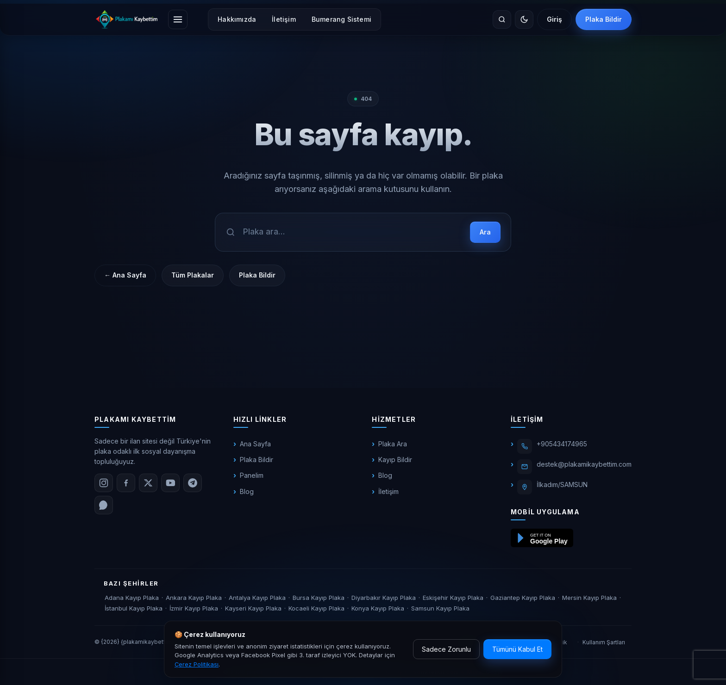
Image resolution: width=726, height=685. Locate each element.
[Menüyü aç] (178, 19)
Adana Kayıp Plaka (132, 597)
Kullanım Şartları (603, 642)
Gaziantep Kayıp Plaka (522, 597)
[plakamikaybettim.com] (126, 19)
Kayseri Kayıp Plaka (253, 608)
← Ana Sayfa (125, 275)
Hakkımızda (237, 19)
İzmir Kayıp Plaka (193, 608)
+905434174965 (562, 444)
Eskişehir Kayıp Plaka (453, 597)
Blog (247, 491)
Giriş (554, 19)
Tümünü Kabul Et (517, 649)
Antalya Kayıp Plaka (257, 597)
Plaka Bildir (603, 19)
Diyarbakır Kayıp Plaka (383, 597)
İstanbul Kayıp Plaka (134, 608)
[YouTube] (170, 483)
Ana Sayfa (255, 444)
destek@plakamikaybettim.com (584, 464)
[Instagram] (103, 483)
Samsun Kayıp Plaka (440, 608)
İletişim (284, 19)
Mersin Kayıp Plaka (589, 597)
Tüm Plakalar (192, 275)
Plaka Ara (392, 444)
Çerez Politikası (197, 664)
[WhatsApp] (103, 505)
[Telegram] (192, 483)
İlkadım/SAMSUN (562, 484)
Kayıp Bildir (395, 459)
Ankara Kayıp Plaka (194, 597)
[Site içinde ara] (502, 19)
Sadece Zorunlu (446, 649)
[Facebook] (126, 483)
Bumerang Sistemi (341, 19)
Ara (485, 232)
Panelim (251, 475)
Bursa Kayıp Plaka (318, 597)
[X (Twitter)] (148, 483)
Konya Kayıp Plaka (377, 608)
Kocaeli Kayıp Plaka (316, 608)
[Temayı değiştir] (524, 19)
